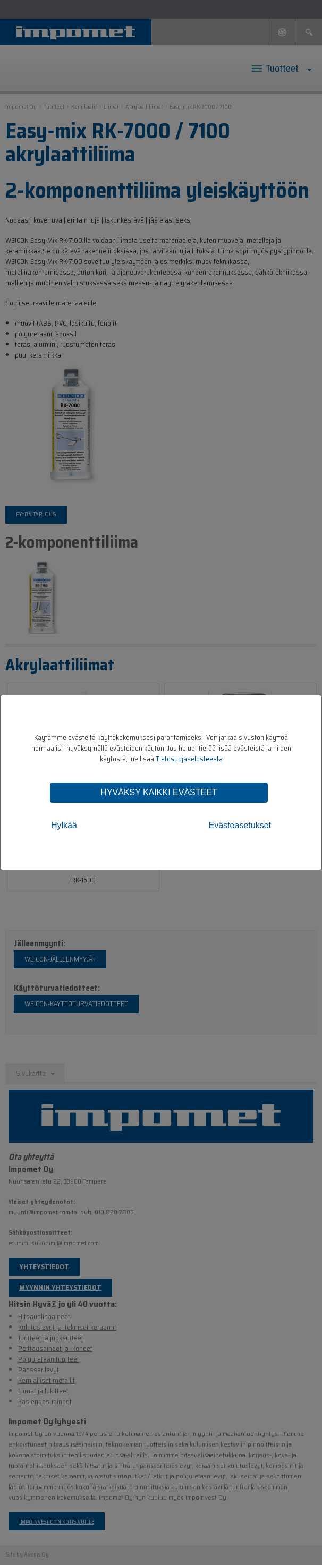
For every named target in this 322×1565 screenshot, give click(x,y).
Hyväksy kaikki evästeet (158, 792)
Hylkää (64, 825)
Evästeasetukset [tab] (240, 825)
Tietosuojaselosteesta (189, 758)
